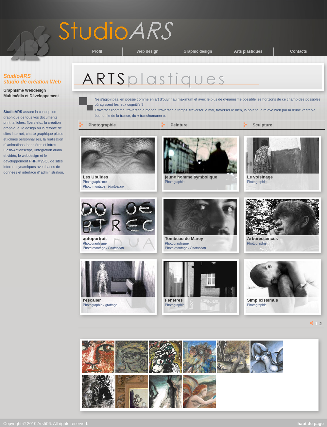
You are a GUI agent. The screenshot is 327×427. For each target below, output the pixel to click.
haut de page (311, 423)
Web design (147, 51)
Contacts (298, 51)
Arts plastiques (248, 51)
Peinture (179, 124)
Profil (97, 51)
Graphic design (197, 51)
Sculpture (262, 124)
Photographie (102, 124)
